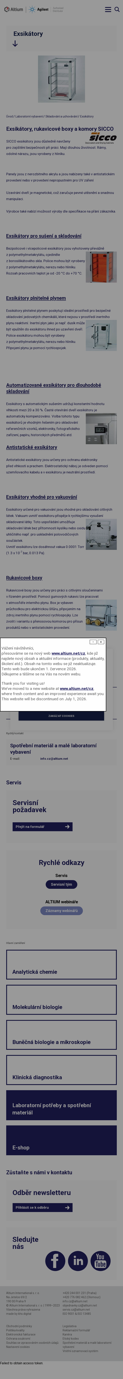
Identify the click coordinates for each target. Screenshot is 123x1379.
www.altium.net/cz (68, 653)
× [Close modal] (101, 642)
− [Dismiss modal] (93, 642)
